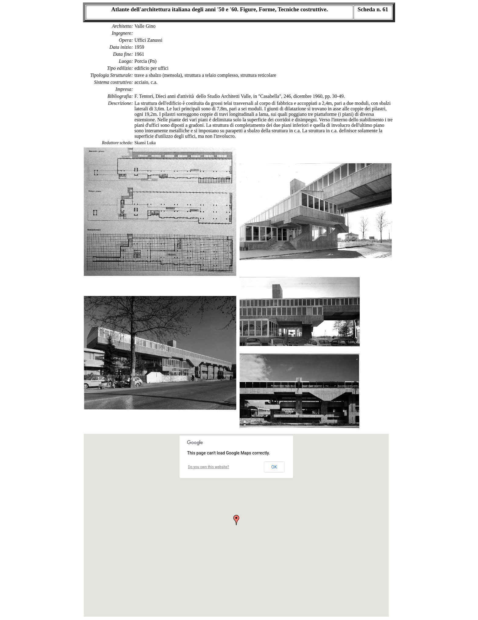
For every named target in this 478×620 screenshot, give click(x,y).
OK (274, 467)
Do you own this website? (208, 467)
